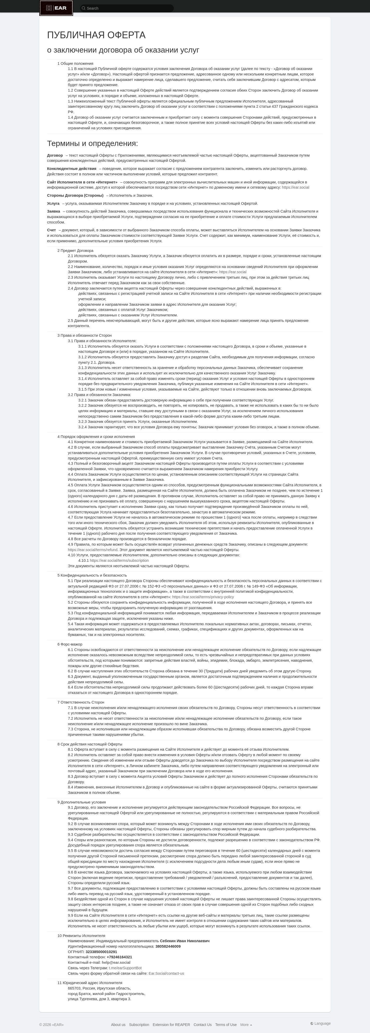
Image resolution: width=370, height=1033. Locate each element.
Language (320, 1023)
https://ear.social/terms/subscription (119, 560)
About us (118, 1025)
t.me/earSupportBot (125, 968)
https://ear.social (295, 187)
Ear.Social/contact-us (166, 973)
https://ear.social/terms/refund (92, 550)
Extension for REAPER (171, 1025)
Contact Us (203, 1025)
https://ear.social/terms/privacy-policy (203, 597)
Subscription (139, 1025)
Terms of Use (226, 1025)
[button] (127, 8)
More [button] (246, 1024)
